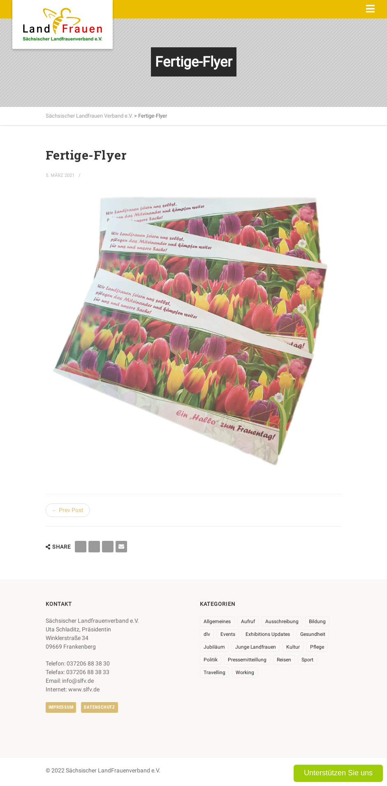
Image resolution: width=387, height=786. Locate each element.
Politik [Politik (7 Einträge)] (211, 660)
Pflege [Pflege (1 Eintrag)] (317, 647)
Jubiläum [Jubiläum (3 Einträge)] (214, 647)
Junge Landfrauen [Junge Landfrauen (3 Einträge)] (255, 647)
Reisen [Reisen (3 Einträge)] (284, 660)
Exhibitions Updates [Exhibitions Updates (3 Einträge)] (268, 634)
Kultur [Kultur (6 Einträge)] (293, 647)
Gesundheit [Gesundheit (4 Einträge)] (312, 634)
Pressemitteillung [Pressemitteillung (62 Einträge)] (247, 660)
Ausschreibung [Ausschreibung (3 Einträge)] (282, 621)
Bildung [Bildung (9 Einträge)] (317, 621)
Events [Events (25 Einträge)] (227, 634)
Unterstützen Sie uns (338, 773)
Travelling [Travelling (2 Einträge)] (214, 672)
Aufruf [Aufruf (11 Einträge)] (248, 621)
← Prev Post (67, 510)
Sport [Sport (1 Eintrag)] (307, 660)
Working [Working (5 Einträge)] (245, 672)
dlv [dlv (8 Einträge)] (207, 634)
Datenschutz (99, 707)
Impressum (61, 707)
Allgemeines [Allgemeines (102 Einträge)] (217, 621)
